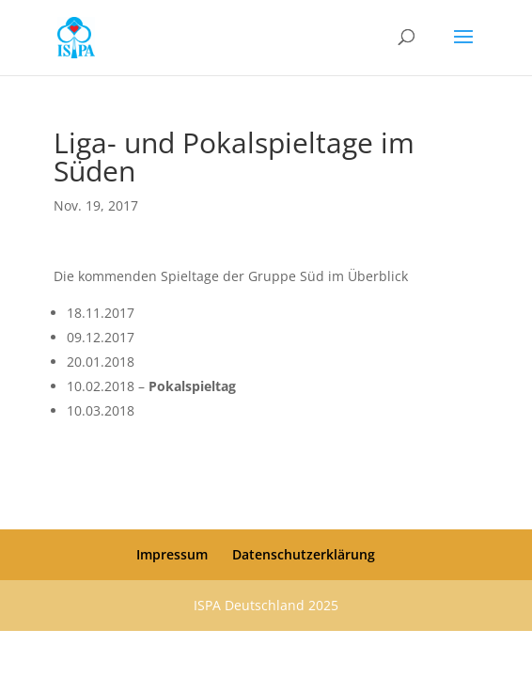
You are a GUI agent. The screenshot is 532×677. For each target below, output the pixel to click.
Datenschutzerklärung (303, 554)
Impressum (172, 554)
